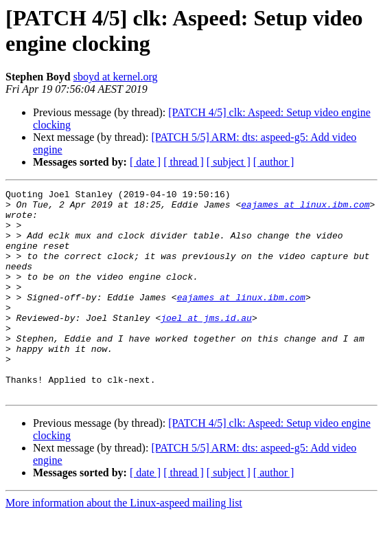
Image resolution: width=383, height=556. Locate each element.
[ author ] (273, 162)
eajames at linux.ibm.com (305, 208)
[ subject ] (229, 162)
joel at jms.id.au (206, 344)
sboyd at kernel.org (115, 76)
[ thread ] (183, 162)
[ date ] (145, 162)
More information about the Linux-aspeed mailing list (123, 544)
